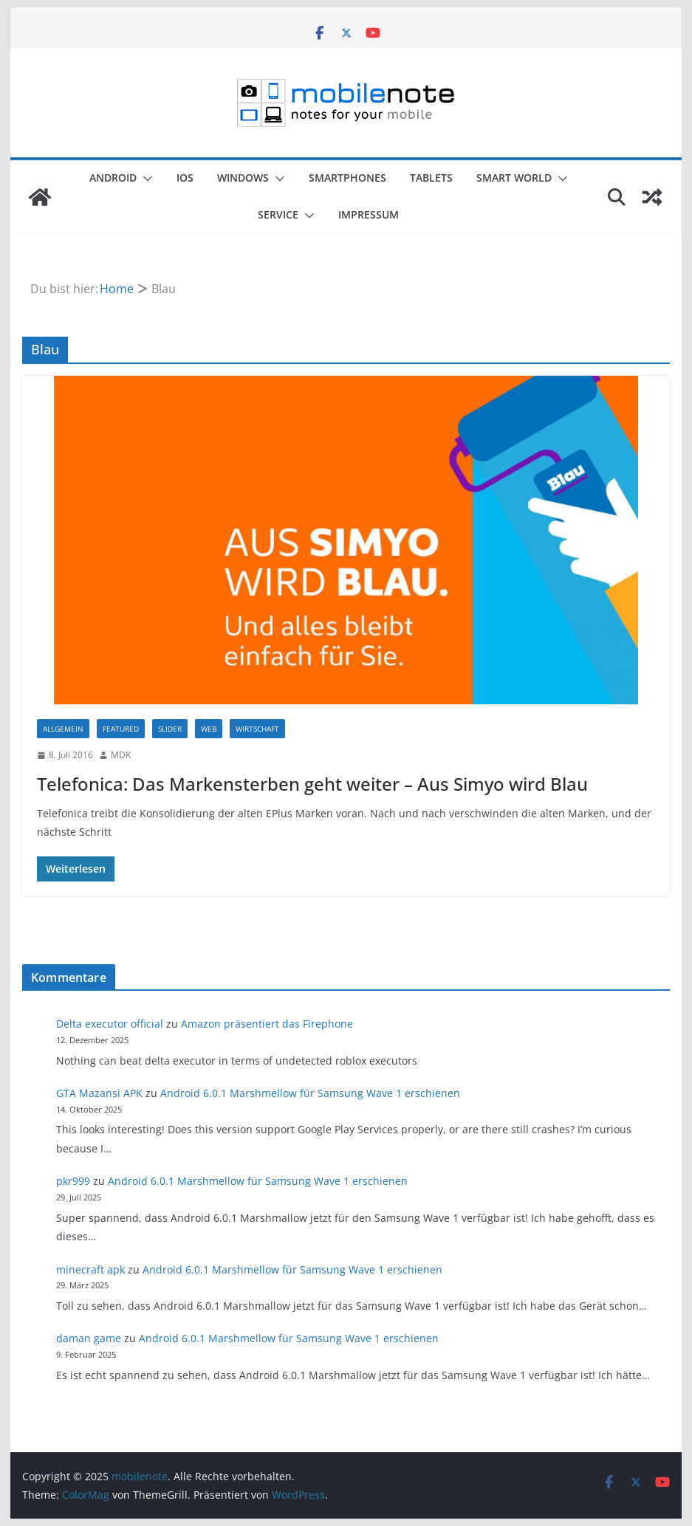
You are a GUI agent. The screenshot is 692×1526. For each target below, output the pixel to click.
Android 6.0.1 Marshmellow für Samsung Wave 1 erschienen (310, 1093)
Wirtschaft (257, 729)
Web (208, 729)
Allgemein (63, 729)
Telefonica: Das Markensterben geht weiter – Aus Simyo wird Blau (312, 783)
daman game (88, 1338)
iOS (185, 178)
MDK (121, 755)
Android (113, 178)
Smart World (514, 178)
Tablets (431, 178)
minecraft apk (90, 1269)
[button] (145, 179)
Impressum (368, 214)
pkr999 (73, 1181)
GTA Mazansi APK (99, 1093)
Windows (243, 178)
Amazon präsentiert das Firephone (267, 1024)
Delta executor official (109, 1024)
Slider (170, 729)
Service (278, 214)
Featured (121, 729)
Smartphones (347, 178)
